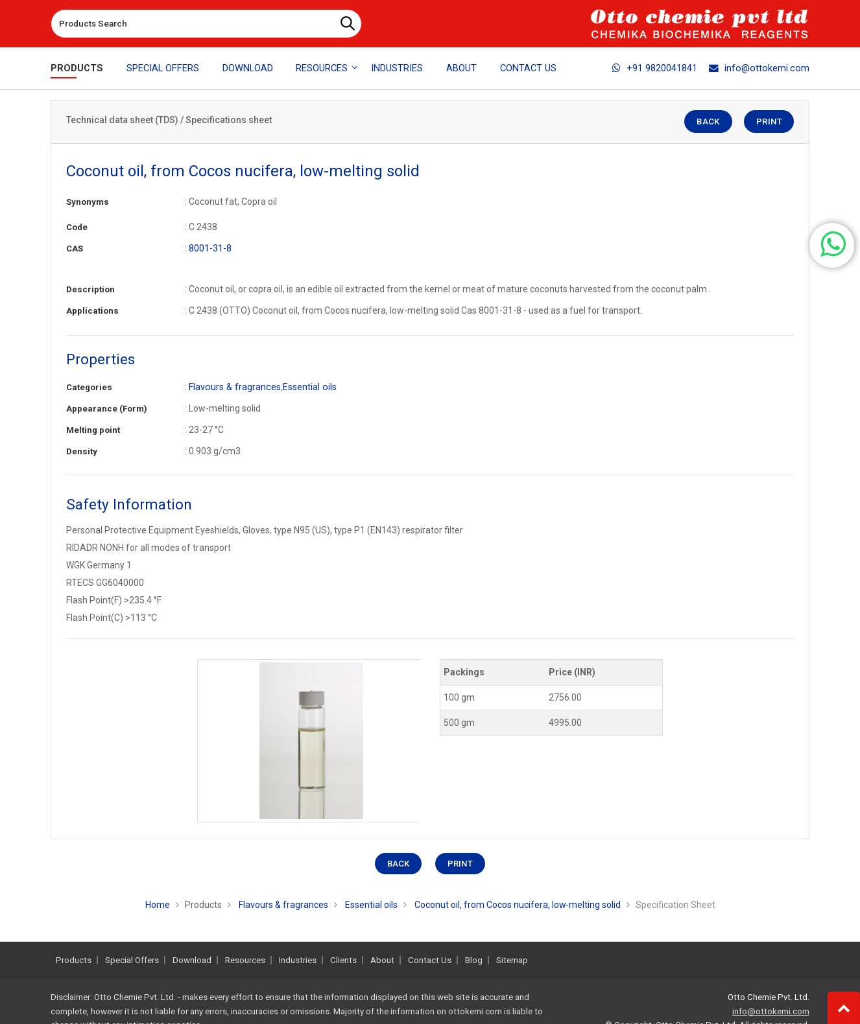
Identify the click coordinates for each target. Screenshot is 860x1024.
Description (90, 289)
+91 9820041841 (654, 68)
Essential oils (306, 387)
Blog (474, 960)
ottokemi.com (475, 1011)
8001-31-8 (210, 248)
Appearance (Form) (106, 408)
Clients (343, 960)
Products (77, 68)
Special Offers (162, 68)
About (461, 68)
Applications (92, 311)
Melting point (93, 430)
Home (157, 905)
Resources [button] (322, 68)
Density (81, 451)
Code (77, 227)
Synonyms (87, 202)
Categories (89, 387)
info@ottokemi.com (759, 68)
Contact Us (528, 68)
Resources (245, 960)
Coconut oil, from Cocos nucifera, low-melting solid (517, 905)
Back (711, 122)
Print (769, 122)
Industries (397, 68)
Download (247, 68)
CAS (74, 248)
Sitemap (512, 960)
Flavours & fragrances (233, 387)
